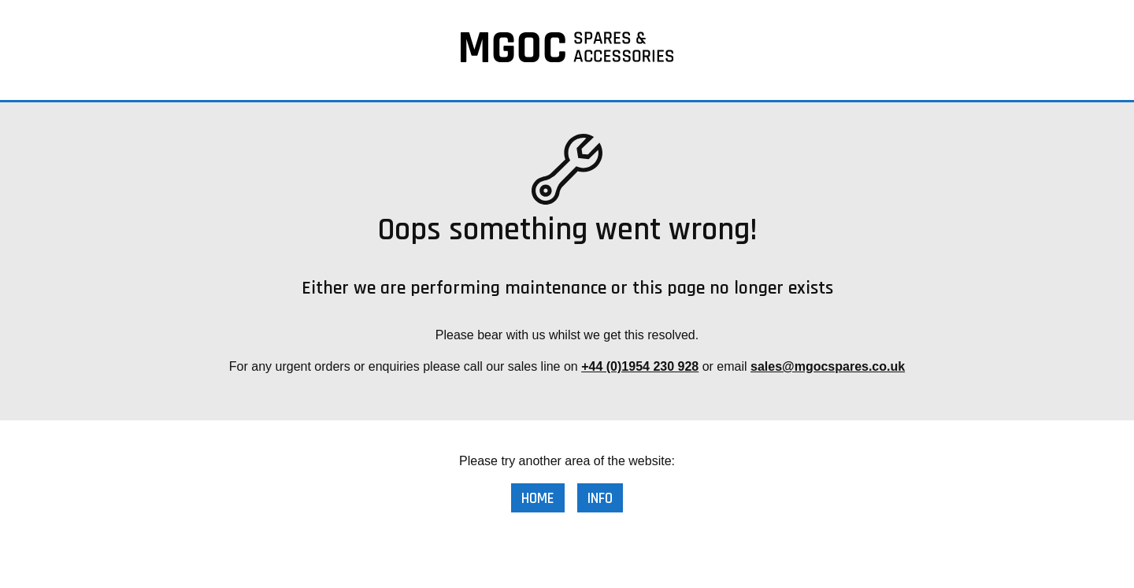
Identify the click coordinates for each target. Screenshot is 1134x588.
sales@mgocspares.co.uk (827, 366)
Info (600, 498)
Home (537, 498)
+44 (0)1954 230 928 (640, 366)
